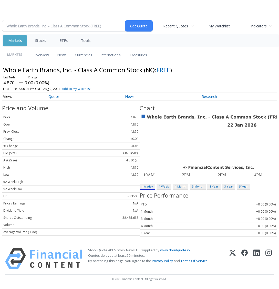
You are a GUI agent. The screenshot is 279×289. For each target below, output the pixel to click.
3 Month (197, 186)
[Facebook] (244, 258)
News (62, 55)
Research (209, 96)
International (110, 55)
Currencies (83, 55)
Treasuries (138, 55)
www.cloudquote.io (175, 250)
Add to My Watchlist (76, 89)
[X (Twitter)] (232, 258)
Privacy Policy (162, 261)
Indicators (258, 26)
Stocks (40, 40)
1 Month (180, 186)
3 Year (228, 186)
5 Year (243, 186)
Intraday (147, 186)
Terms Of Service (194, 261)
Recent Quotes (175, 26)
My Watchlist (219, 26)
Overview (41, 55)
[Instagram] (268, 258)
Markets (15, 40)
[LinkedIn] (256, 258)
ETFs (63, 40)
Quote (53, 96)
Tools (85, 40)
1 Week (164, 186)
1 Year (214, 186)
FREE (163, 70)
